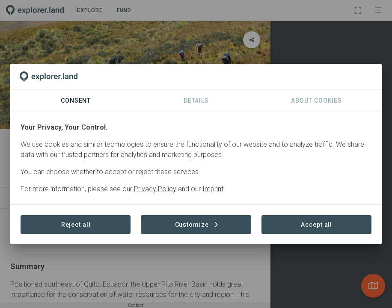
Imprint (212, 189)
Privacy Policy (155, 189)
